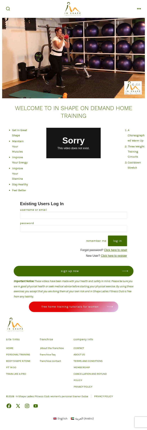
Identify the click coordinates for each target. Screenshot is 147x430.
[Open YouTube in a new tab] (35, 406)
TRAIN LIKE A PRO (16, 373)
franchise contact (50, 361)
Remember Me (96, 240)
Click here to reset (115, 250)
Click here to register (114, 255)
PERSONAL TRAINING (18, 354)
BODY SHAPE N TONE (18, 361)
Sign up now (70, 271)
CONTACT (79, 348)
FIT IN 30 (11, 367)
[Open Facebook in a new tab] (9, 406)
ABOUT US (79, 354)
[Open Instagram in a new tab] (27, 406)
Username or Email (33, 209)
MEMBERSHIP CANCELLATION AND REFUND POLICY (90, 374)
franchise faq (47, 354)
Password (27, 223)
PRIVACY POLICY (83, 386)
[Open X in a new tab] (18, 406)
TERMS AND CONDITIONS (88, 361)
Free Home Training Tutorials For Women (70, 306)
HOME (9, 348)
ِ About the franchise (52, 348)
